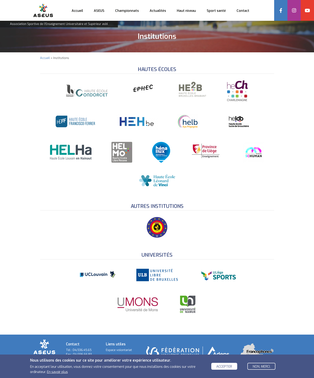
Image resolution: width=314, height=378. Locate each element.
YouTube (307, 10)
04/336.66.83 (82, 354)
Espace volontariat (119, 350)
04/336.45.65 (82, 350)
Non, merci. (261, 367)
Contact (243, 11)
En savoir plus (57, 372)
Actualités (158, 11)
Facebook (280, 10)
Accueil (77, 11)
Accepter (224, 367)
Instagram (294, 10)
